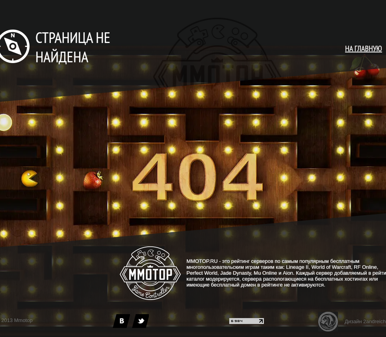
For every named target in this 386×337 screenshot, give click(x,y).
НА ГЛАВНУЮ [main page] (363, 48)
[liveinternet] (246, 322)
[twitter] (140, 321)
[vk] (121, 321)
